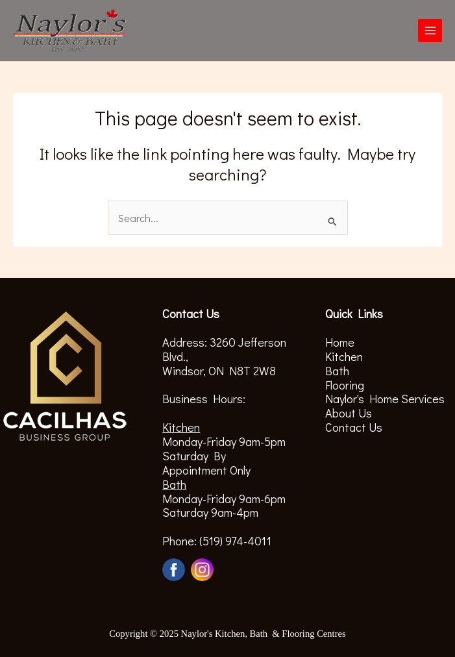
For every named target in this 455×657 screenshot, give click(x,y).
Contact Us (353, 427)
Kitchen (344, 356)
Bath (337, 370)
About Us (348, 413)
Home (339, 342)
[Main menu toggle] (430, 31)
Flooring (344, 385)
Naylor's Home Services (385, 398)
